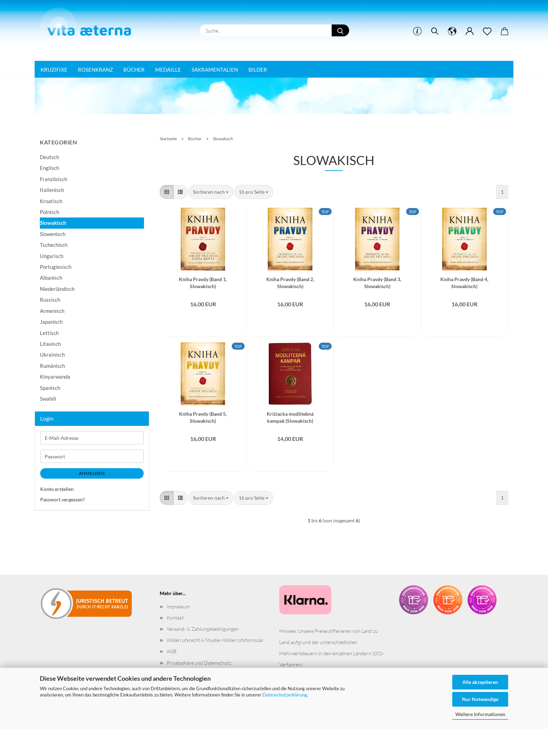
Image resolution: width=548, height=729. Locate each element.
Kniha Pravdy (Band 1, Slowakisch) (203, 282)
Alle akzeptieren (480, 682)
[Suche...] (340, 30)
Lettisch (49, 333)
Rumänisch (52, 366)
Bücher (134, 69)
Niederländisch (57, 289)
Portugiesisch (55, 267)
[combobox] (210, 192)
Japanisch (51, 322)
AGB (171, 651)
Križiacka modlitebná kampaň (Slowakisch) (290, 417)
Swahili (48, 398)
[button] (452, 31)
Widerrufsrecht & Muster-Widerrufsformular (215, 640)
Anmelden (92, 473)
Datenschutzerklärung (284, 695)
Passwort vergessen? (62, 499)
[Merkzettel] (487, 31)
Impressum (178, 606)
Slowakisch (53, 223)
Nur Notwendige (480, 699)
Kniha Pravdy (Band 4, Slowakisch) (464, 282)
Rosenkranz (95, 69)
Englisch (49, 168)
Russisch (50, 299)
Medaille (168, 69)
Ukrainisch (52, 354)
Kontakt (175, 618)
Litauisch (50, 344)
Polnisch (49, 212)
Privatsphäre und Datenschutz (199, 663)
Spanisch (50, 388)
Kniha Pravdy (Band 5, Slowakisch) (203, 417)
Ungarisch (51, 256)
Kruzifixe (54, 69)
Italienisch (52, 190)
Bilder (257, 69)
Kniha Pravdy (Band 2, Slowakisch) (290, 282)
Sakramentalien (215, 69)
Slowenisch (52, 234)
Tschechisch (53, 245)
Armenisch (52, 311)
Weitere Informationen (480, 714)
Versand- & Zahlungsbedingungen (203, 629)
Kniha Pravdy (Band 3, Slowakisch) (377, 282)
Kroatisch (51, 201)
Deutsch (49, 157)
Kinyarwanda (55, 376)
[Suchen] (435, 31)
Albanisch (51, 277)
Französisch (53, 179)
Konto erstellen (57, 489)
